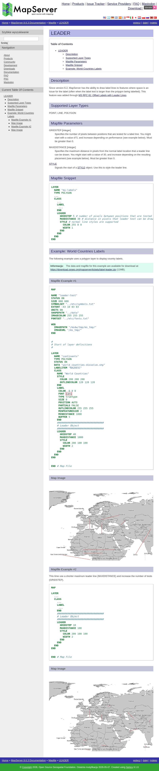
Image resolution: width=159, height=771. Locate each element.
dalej (145, 22)
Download (135, 8)
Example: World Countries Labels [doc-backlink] (78, 251)
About (7, 55)
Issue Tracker (96, 3)
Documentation (11, 72)
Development (10, 65)
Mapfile (52, 22)
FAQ (136, 3)
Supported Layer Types (78, 58)
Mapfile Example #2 (21, 126)
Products (78, 3)
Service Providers (119, 3)
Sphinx (129, 767)
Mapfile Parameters (76, 61)
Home (66, 3)
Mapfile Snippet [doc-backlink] (63, 178)
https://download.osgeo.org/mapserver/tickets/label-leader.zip (83, 269)
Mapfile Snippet (74, 65)
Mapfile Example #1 (21, 120)
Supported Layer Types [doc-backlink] (69, 106)
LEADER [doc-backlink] (60, 33)
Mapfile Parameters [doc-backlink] (66, 123)
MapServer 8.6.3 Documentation (28, 22)
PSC (6, 79)
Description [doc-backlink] (60, 81)
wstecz (136, 22)
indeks (153, 22)
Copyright (27, 767)
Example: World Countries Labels (84, 68)
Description (72, 54)
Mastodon (148, 3)
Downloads (9, 68)
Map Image (17, 123)
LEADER (64, 22)
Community (9, 62)
